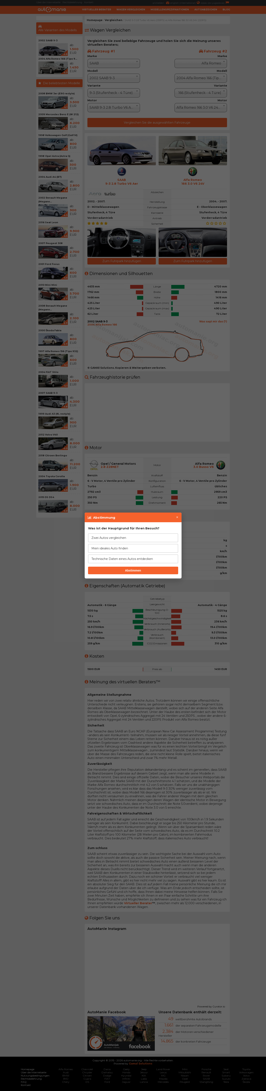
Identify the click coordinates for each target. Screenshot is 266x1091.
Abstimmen (133, 570)
